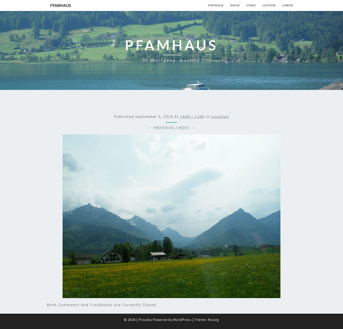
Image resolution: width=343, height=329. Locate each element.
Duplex (235, 5)
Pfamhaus (60, 5)
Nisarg (213, 319)
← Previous (161, 127)
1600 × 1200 (192, 116)
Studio (251, 5)
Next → (187, 127)
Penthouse (216, 5)
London (287, 5)
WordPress (182, 319)
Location (268, 5)
